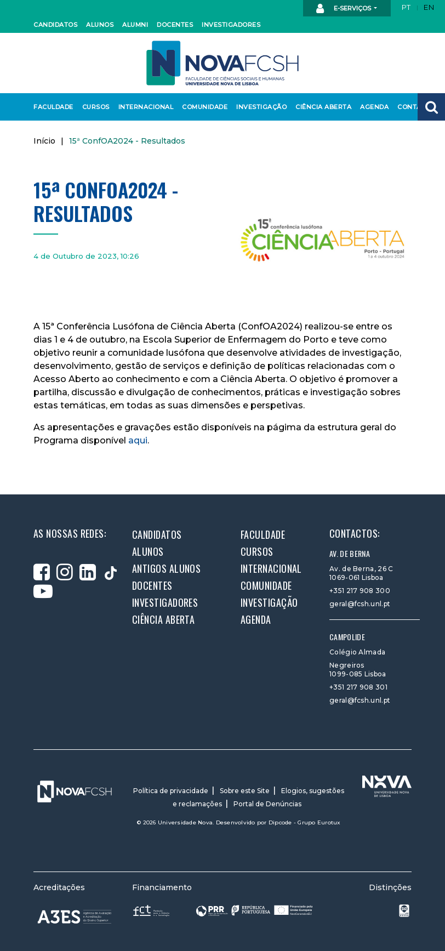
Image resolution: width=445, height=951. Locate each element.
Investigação (259, 107)
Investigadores (228, 25)
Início (44, 141)
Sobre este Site (245, 791)
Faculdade (51, 107)
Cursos (95, 107)
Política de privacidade (170, 791)
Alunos (99, 25)
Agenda (373, 107)
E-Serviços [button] (344, 8)
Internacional (143, 107)
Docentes (174, 25)
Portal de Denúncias (267, 804)
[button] (431, 107)
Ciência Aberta (320, 107)
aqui (137, 440)
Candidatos (53, 25)
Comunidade (203, 107)
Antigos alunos (166, 568)
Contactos (416, 107)
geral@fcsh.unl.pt (359, 604)
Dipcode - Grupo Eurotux (305, 822)
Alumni (134, 25)
